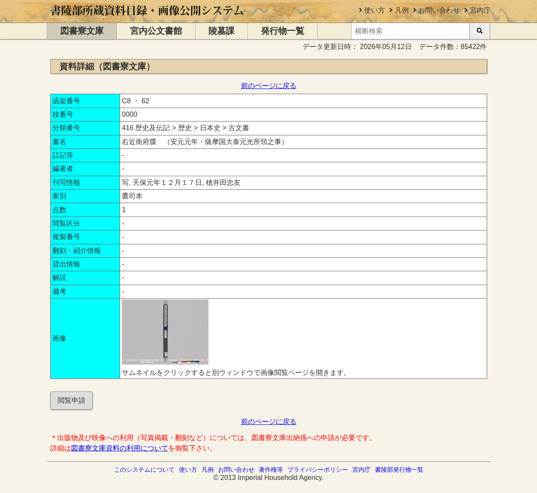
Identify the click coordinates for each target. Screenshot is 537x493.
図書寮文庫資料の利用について (119, 448)
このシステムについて (144, 469)
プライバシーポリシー (317, 469)
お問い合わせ (439, 10)
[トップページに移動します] (147, 18)
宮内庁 (480, 10)
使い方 (374, 10)
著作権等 (271, 469)
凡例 (402, 10)
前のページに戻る (268, 85)
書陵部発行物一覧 (399, 469)
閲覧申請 (71, 400)
